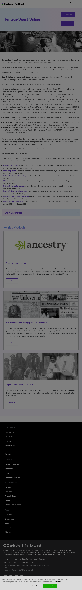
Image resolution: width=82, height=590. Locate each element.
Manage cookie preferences (33, 586)
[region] (41, 583)
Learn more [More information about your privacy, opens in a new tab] (57, 582)
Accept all (50, 586)
